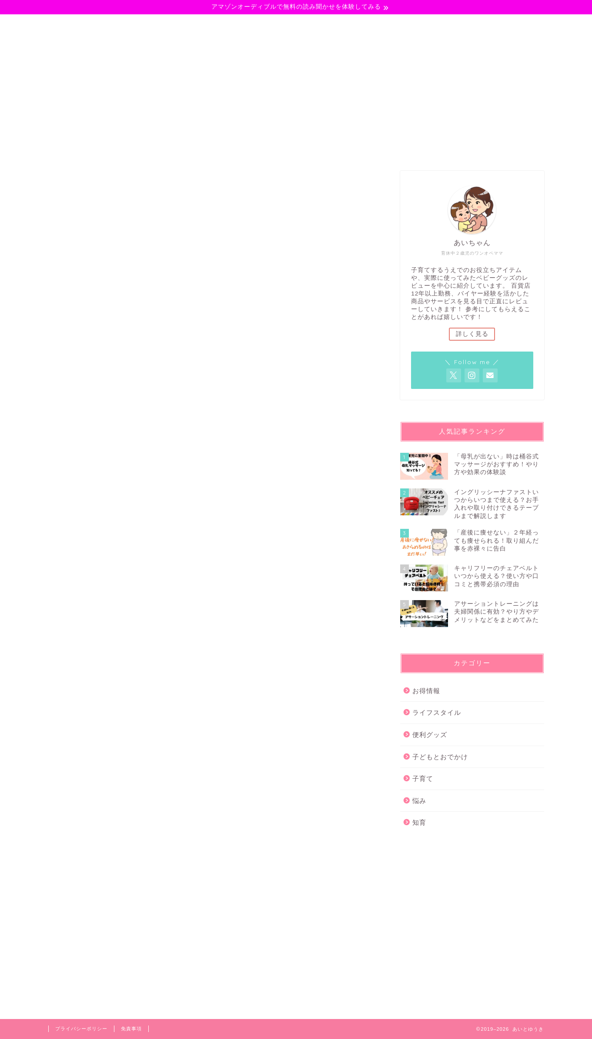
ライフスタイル (272, 24)
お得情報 (426, 690)
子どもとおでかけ (192, 24)
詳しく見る (472, 334)
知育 (419, 822)
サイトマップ (453, 24)
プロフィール (383, 24)
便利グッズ (429, 734)
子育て (127, 24)
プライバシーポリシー (81, 1028)
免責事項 (131, 1028)
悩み (329, 24)
